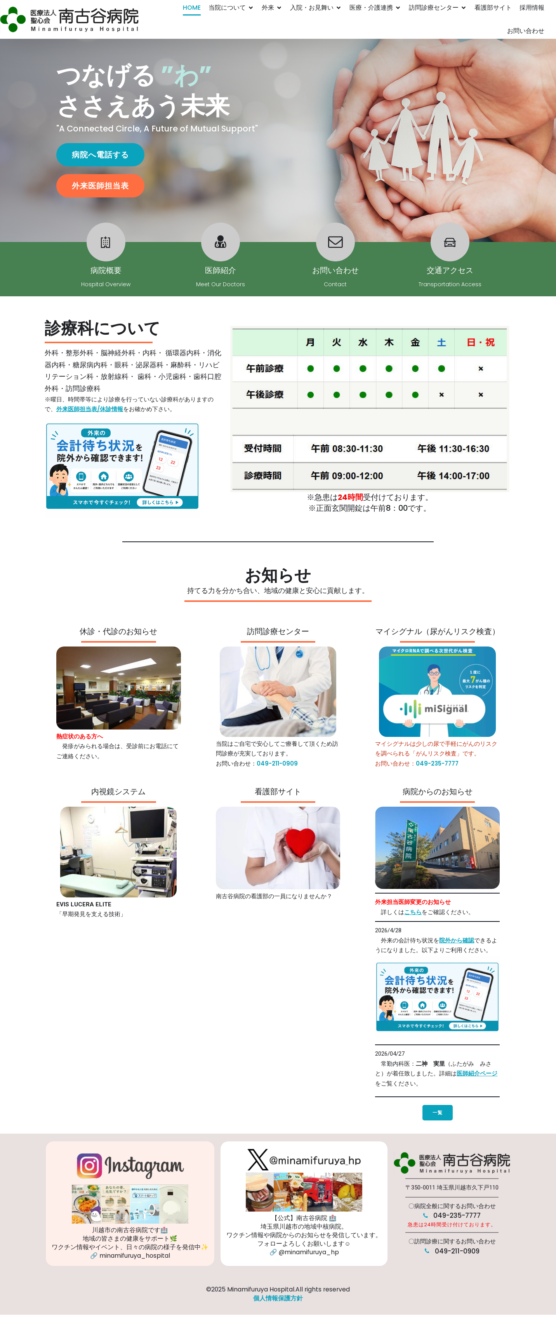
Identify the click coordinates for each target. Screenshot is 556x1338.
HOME (192, 7)
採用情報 (532, 7)
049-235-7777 (437, 763)
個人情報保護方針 (278, 1298)
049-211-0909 (277, 763)
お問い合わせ (525, 30)
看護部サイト (493, 7)
